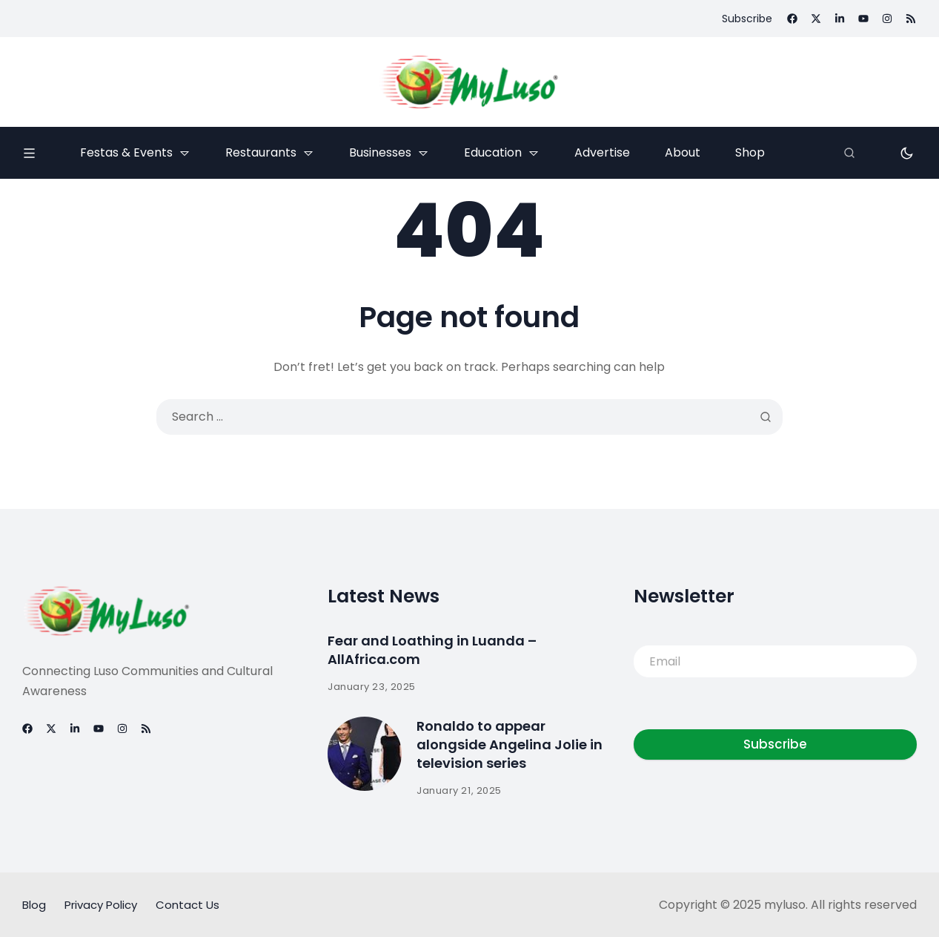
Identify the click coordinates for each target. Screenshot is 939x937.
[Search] (849, 153)
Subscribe (775, 744)
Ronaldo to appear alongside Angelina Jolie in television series (510, 744)
